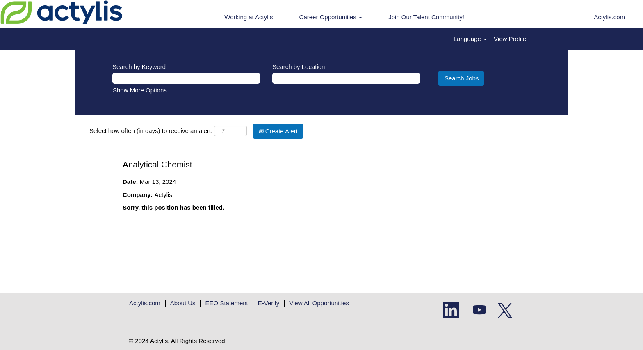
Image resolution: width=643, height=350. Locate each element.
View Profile (510, 38)
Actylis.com (609, 17)
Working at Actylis (248, 17)
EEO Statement (226, 303)
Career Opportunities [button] (330, 17)
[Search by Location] (346, 78)
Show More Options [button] (140, 90)
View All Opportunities (319, 303)
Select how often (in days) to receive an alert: (150, 130)
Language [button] (470, 38)
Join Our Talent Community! (426, 17)
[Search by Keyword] (186, 78)
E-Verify (269, 303)
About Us (183, 303)
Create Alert (278, 131)
